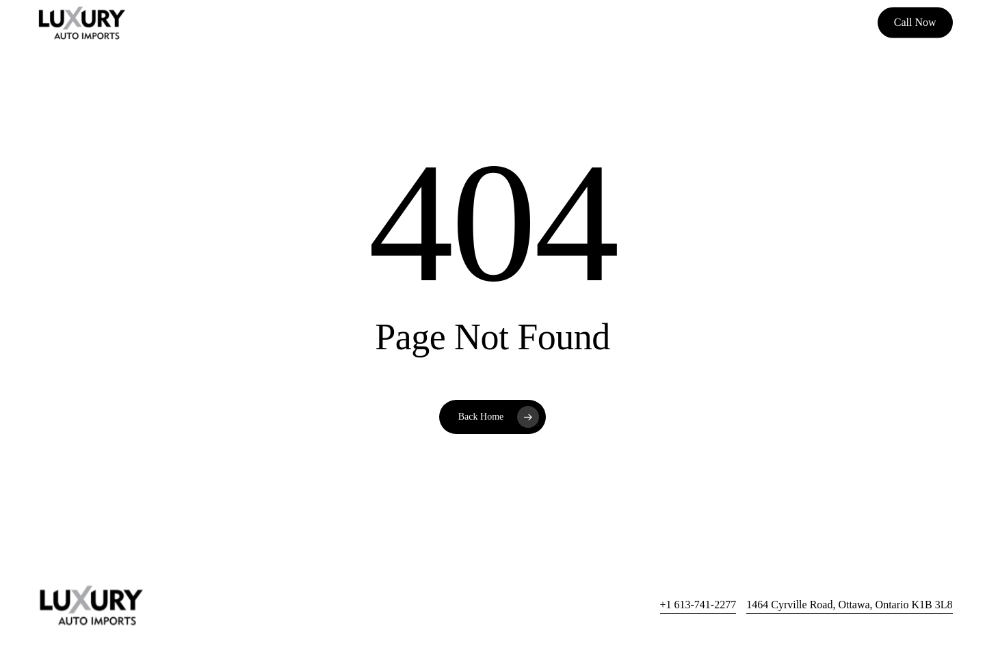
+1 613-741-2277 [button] (698, 604)
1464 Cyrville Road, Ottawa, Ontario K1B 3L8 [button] (849, 604)
